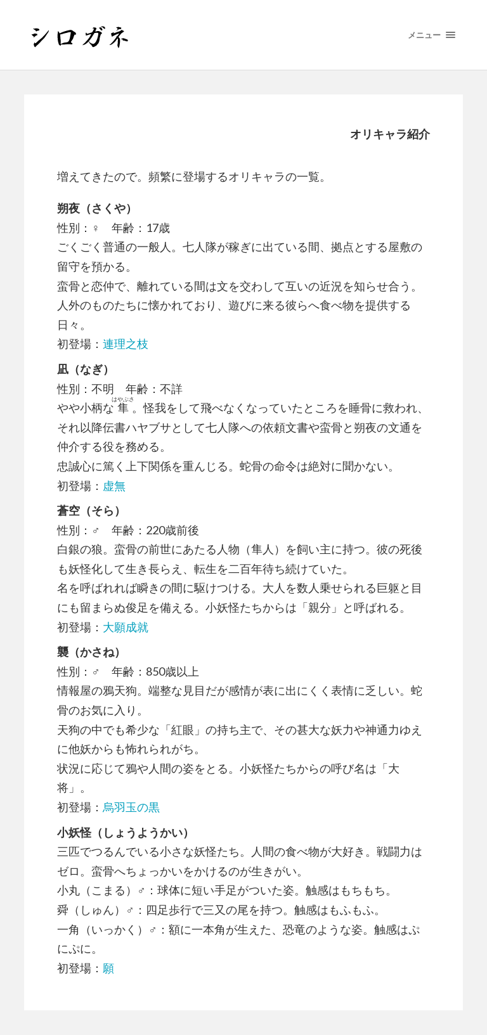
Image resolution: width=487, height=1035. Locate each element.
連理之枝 (125, 343)
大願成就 (125, 627)
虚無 (114, 485)
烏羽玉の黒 (131, 807)
